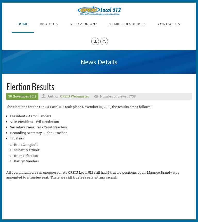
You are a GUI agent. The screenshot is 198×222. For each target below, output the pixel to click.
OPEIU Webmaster (74, 96)
